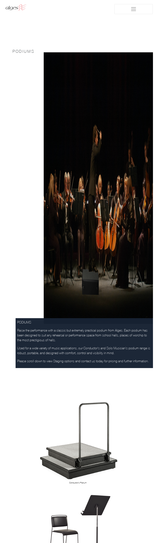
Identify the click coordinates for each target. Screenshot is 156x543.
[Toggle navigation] (133, 9)
